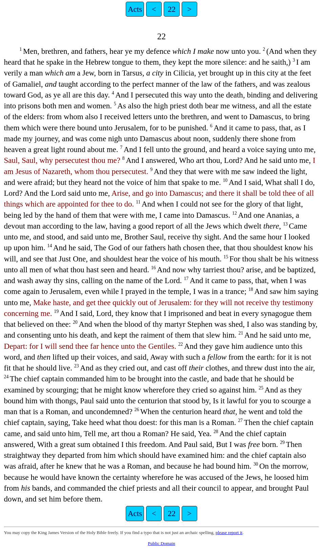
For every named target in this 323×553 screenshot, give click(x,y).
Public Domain (161, 543)
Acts (135, 9)
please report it (229, 532)
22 (172, 9)
